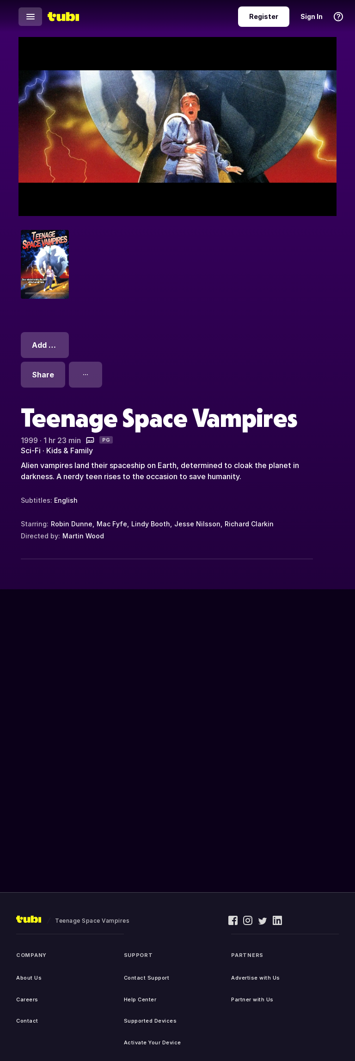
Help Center (140, 999)
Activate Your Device (152, 1042)
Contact (27, 1021)
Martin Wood (83, 536)
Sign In (311, 16)
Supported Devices (150, 1021)
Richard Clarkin (249, 524)
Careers (27, 999)
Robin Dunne (71, 524)
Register (263, 16)
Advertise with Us (255, 978)
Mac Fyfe (112, 524)
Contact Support (147, 978)
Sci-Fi (31, 450)
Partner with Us (252, 999)
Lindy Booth (150, 524)
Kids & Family (69, 450)
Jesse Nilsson (197, 524)
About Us (29, 978)
